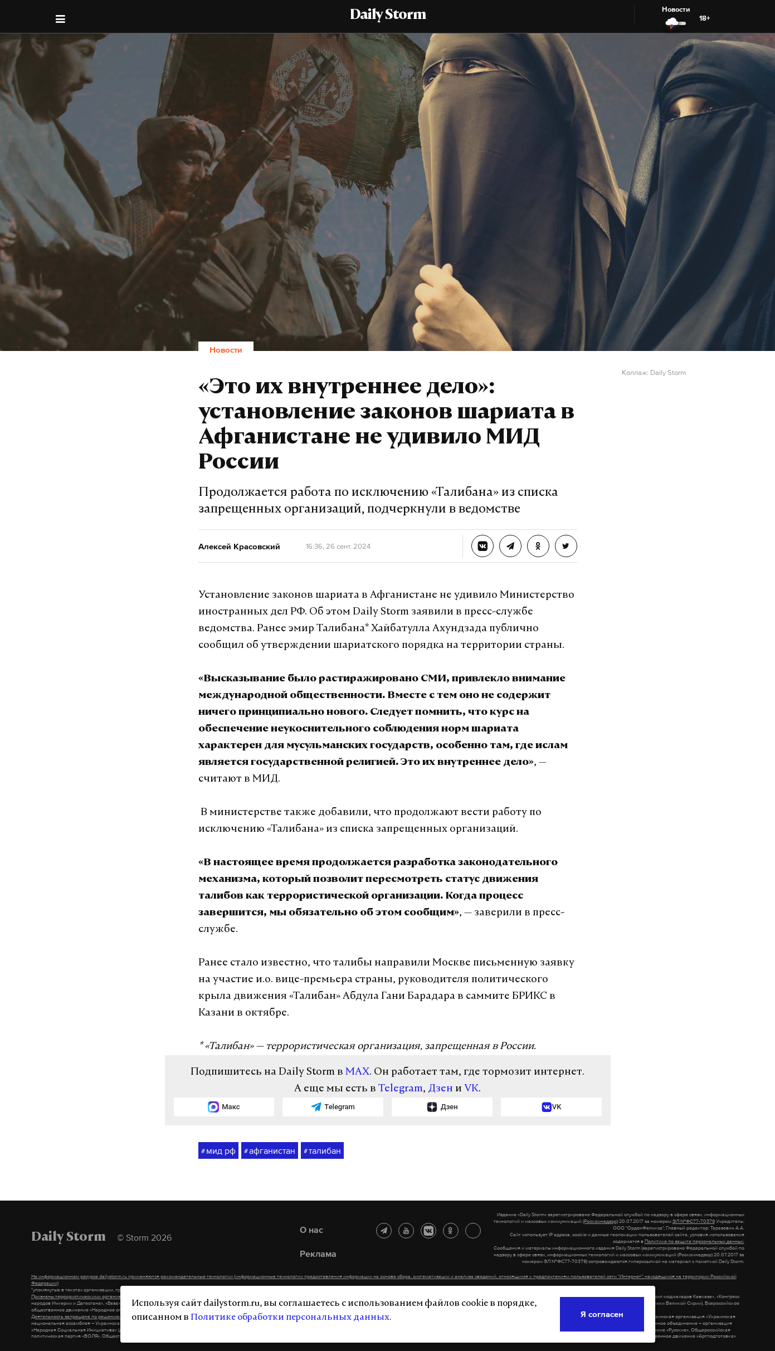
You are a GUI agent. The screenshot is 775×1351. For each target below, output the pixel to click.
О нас (311, 1230)
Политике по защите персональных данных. (694, 1241)
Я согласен (602, 1314)
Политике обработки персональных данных (290, 1317)
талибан (322, 1151)
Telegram (400, 1089)
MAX (357, 1072)
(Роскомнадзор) (600, 1221)
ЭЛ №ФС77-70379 (693, 1221)
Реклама (318, 1253)
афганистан (269, 1151)
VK (471, 1089)
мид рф (218, 1151)
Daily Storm (388, 15)
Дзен (440, 1089)
